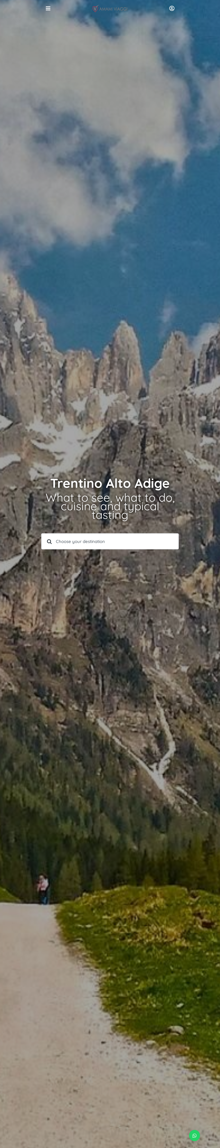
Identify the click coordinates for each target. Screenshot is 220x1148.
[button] (194, 1135)
